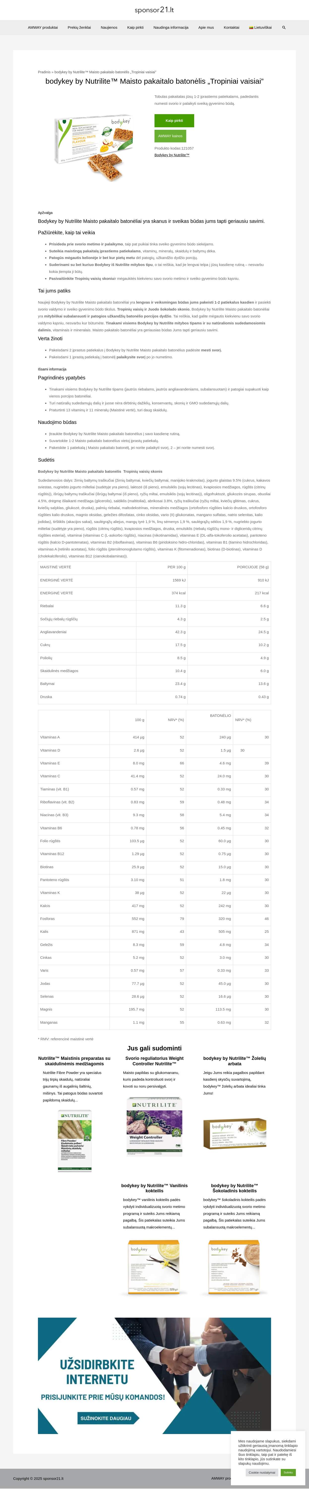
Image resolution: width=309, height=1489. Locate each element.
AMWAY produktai (51, 27)
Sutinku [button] (288, 1472)
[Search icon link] (274, 27)
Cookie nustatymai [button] (262, 1472)
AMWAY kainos (171, 136)
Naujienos (112, 27)
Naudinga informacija (169, 27)
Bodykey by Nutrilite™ (172, 156)
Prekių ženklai (85, 27)
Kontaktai (225, 27)
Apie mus (202, 27)
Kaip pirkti (136, 27)
